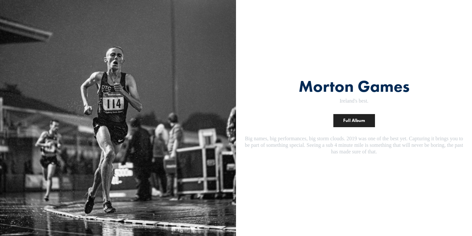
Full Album (354, 120)
